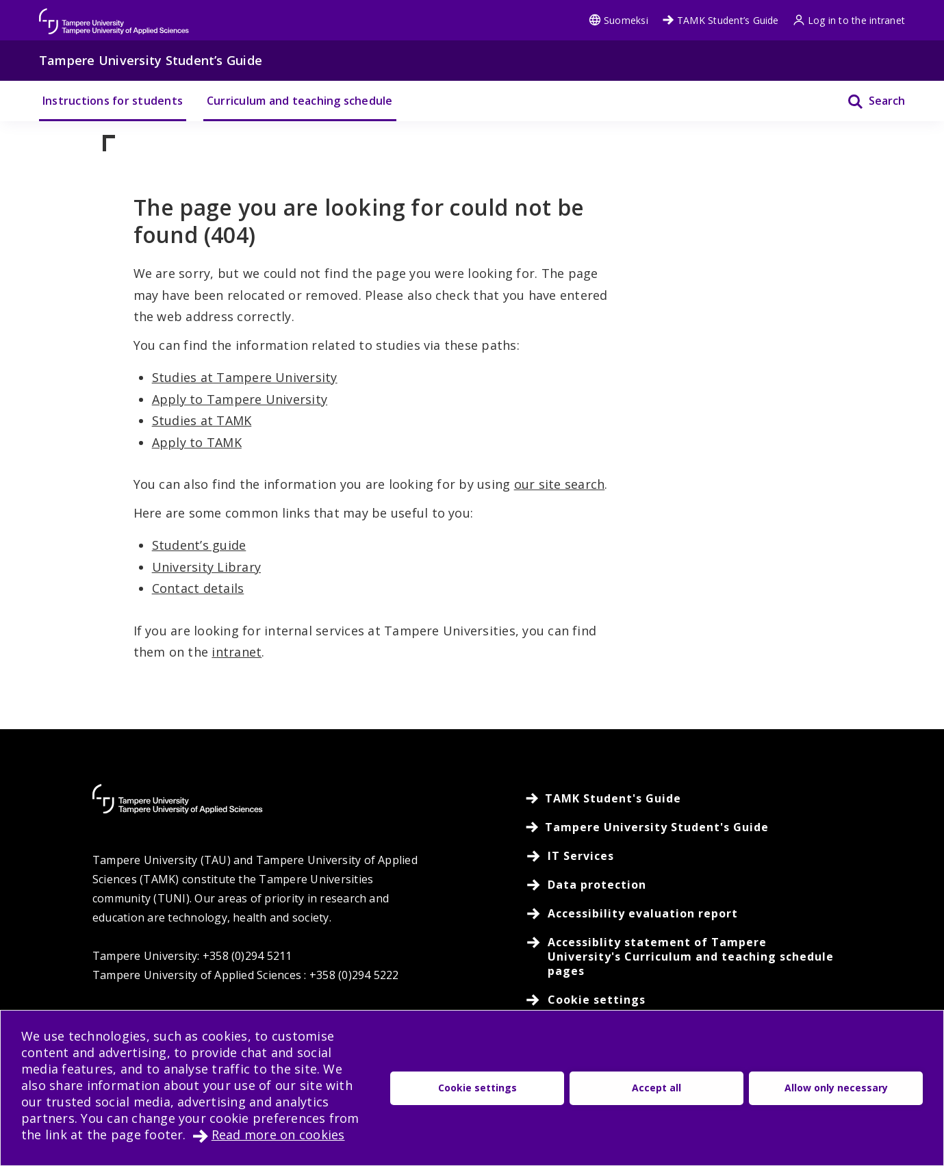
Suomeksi (618, 20)
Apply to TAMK (197, 442)
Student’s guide (199, 545)
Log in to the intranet (849, 20)
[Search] (867, 101)
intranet (236, 652)
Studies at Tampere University (244, 377)
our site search (559, 484)
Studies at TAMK (202, 420)
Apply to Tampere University (239, 399)
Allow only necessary (836, 1087)
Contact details (198, 588)
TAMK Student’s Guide (720, 20)
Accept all (656, 1087)
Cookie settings (477, 1087)
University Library (206, 567)
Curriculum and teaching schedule (300, 100)
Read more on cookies (278, 1134)
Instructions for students (112, 100)
